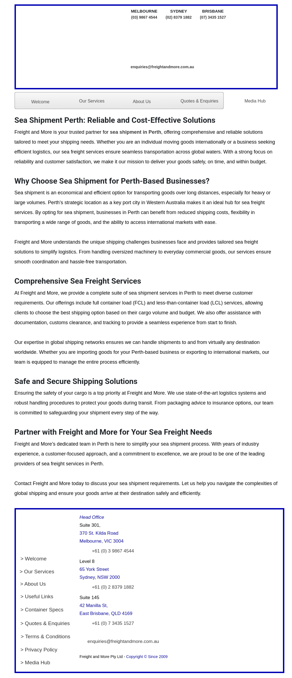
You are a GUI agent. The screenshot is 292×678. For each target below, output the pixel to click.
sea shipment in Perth (135, 132)
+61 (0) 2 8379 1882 (113, 587)
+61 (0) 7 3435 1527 (113, 623)
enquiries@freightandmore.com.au (162, 67)
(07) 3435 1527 (213, 17)
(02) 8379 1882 (179, 17)
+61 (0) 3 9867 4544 (113, 551)
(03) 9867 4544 (144, 17)
